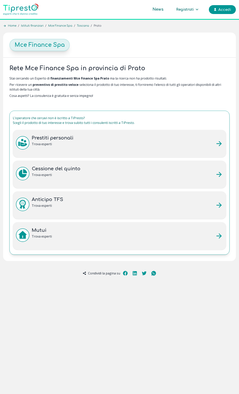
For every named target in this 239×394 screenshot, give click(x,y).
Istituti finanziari (32, 25)
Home (12, 25)
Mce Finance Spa (60, 25)
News (158, 9)
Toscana (83, 25)
